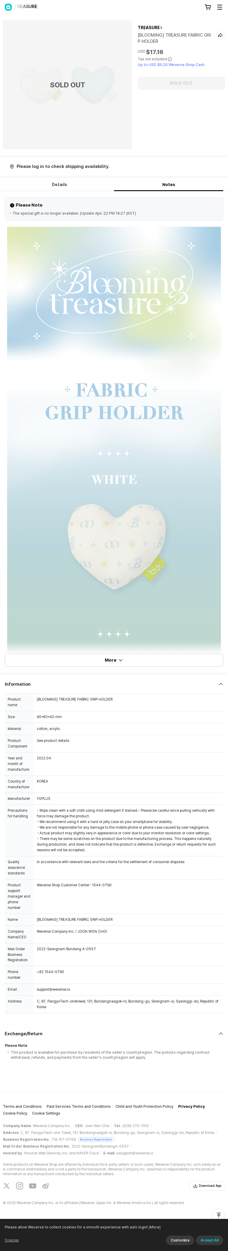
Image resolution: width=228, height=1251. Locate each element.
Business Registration (96, 1139)
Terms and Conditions (22, 1106)
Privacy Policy (191, 1106)
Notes (168, 184)
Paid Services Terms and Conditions (79, 1106)
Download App (207, 1186)
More (114, 660)
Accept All (209, 1240)
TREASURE (149, 27)
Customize (180, 1240)
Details (59, 184)
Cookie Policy (15, 1113)
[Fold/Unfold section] (114, 684)
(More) (154, 1227)
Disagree (12, 1240)
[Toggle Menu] (220, 7)
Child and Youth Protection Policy (144, 1106)
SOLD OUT (181, 83)
